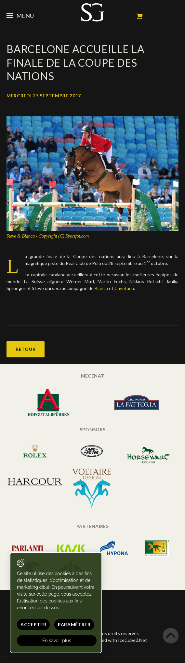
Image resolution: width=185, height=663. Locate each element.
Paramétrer (74, 624)
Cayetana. (124, 288)
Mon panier (139, 16)
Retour (25, 349)
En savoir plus (56, 640)
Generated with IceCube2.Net (116, 640)
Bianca (101, 288)
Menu (20, 15)
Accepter (33, 624)
